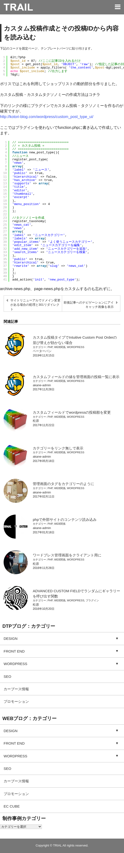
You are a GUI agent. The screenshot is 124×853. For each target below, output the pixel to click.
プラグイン (92, 600)
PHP (49, 347)
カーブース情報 (16, 689)
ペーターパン (42, 351)
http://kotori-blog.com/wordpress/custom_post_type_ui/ (46, 117)
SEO (7, 676)
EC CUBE (12, 806)
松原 (36, 421)
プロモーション (16, 701)
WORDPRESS (75, 347)
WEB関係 (59, 347)
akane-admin (42, 385)
